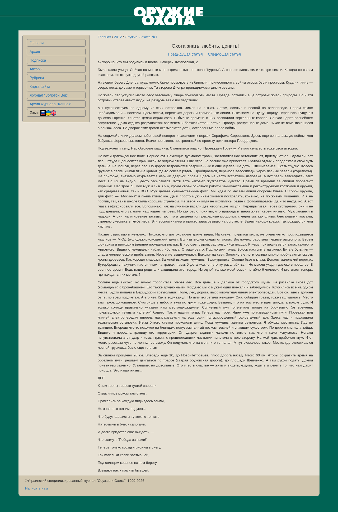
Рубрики (37, 78)
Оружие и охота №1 (141, 37)
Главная (37, 43)
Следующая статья (224, 54)
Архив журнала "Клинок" (50, 104)
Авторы (36, 69)
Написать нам (36, 488)
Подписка (38, 60)
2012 (118, 37)
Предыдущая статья (185, 54)
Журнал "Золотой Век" (49, 95)
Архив (35, 51)
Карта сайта (40, 86)
